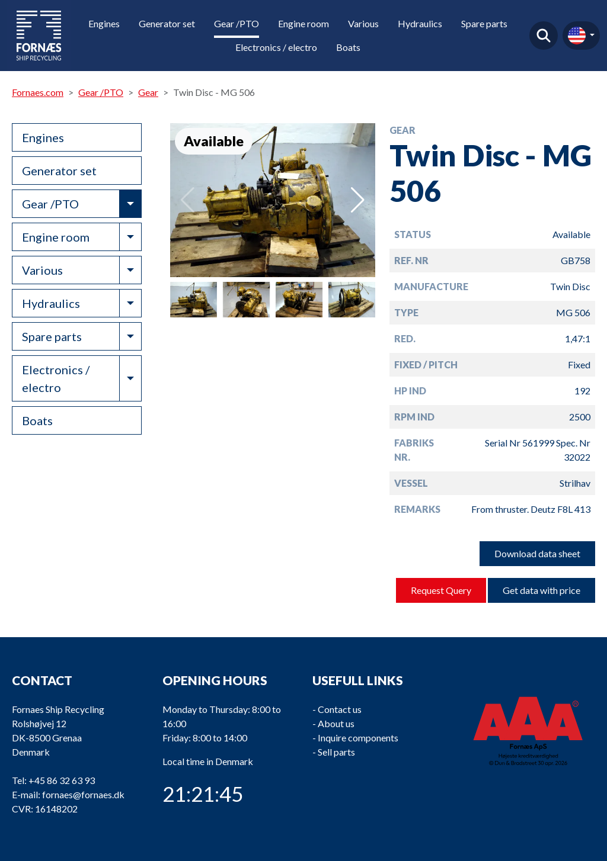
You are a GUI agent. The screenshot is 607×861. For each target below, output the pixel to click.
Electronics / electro (276, 47)
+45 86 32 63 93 (61, 780)
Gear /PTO (236, 23)
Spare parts (484, 23)
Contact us (340, 709)
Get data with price (541, 590)
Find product (543, 35)
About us (336, 723)
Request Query (441, 590)
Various (363, 23)
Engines (104, 23)
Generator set (167, 23)
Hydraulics (420, 23)
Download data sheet (537, 553)
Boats (348, 47)
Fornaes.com (37, 92)
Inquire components (358, 737)
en (577, 35)
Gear (148, 92)
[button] (358, 200)
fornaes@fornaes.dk (83, 794)
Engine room (303, 23)
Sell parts (336, 751)
